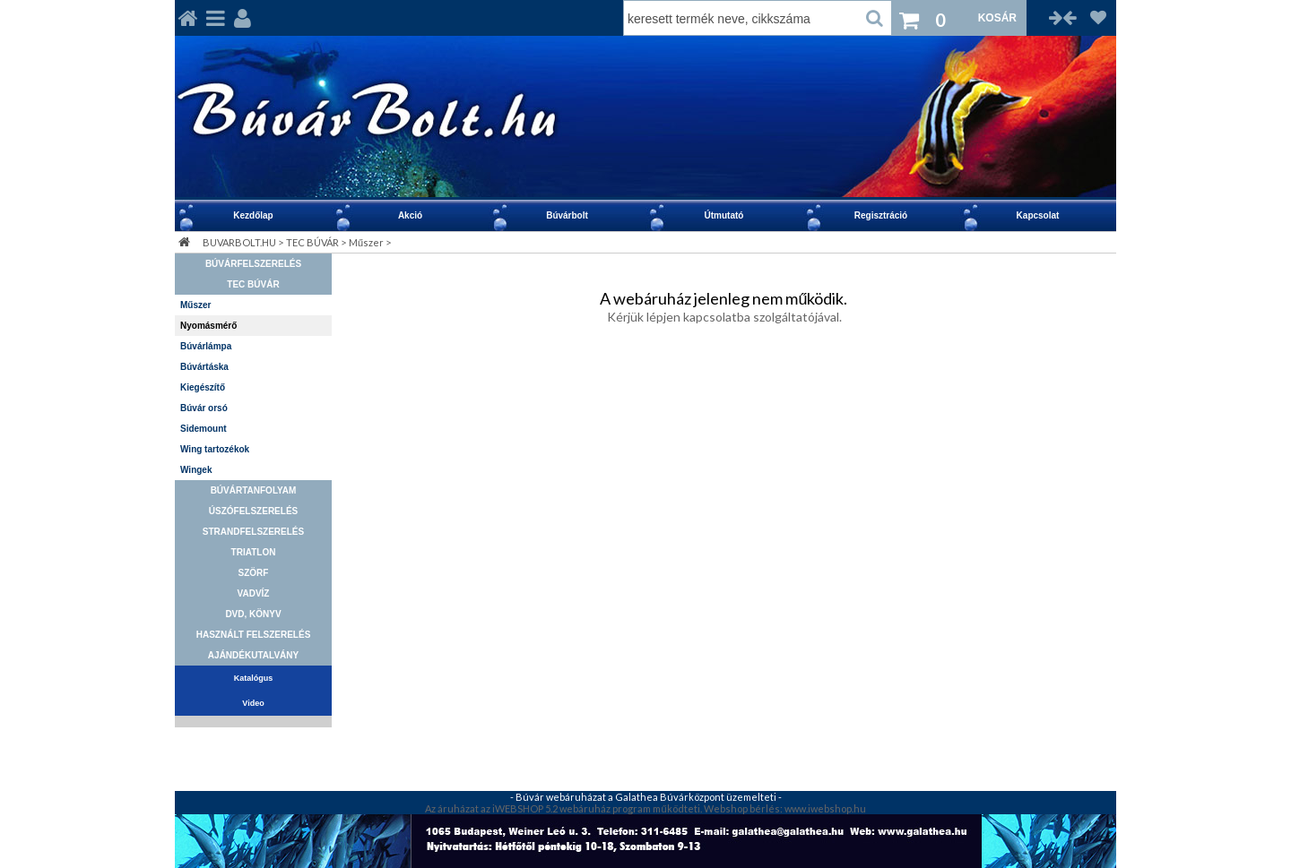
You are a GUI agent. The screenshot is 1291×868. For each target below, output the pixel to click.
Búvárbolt (567, 215)
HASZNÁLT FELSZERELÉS (253, 635)
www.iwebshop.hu (825, 808)
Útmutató (724, 215)
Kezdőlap (253, 215)
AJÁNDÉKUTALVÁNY (253, 655)
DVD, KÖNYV (253, 614)
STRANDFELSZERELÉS (253, 532)
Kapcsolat (1038, 215)
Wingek (196, 470)
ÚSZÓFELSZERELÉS (253, 511)
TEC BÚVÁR (312, 242)
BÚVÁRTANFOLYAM (254, 490)
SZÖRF (253, 573)
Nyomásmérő (208, 326)
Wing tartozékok (214, 449)
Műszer (366, 242)
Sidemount (203, 429)
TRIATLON (253, 552)
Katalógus (253, 678)
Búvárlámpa (205, 346)
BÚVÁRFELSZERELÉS (253, 264)
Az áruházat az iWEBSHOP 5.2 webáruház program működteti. (564, 808)
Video (253, 703)
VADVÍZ (254, 593)
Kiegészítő (202, 387)
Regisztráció (880, 215)
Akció (410, 215)
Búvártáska (204, 367)
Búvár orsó (204, 408)
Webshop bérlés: (744, 808)
